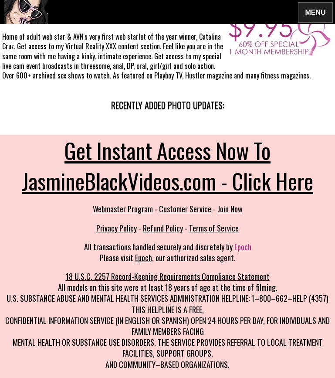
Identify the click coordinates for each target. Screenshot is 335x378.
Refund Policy (163, 228)
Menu (315, 12)
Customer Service (185, 209)
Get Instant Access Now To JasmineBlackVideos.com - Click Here (167, 165)
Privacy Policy (116, 228)
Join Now (230, 209)
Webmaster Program (123, 209)
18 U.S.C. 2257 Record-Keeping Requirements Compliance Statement (168, 276)
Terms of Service (214, 228)
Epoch (242, 246)
